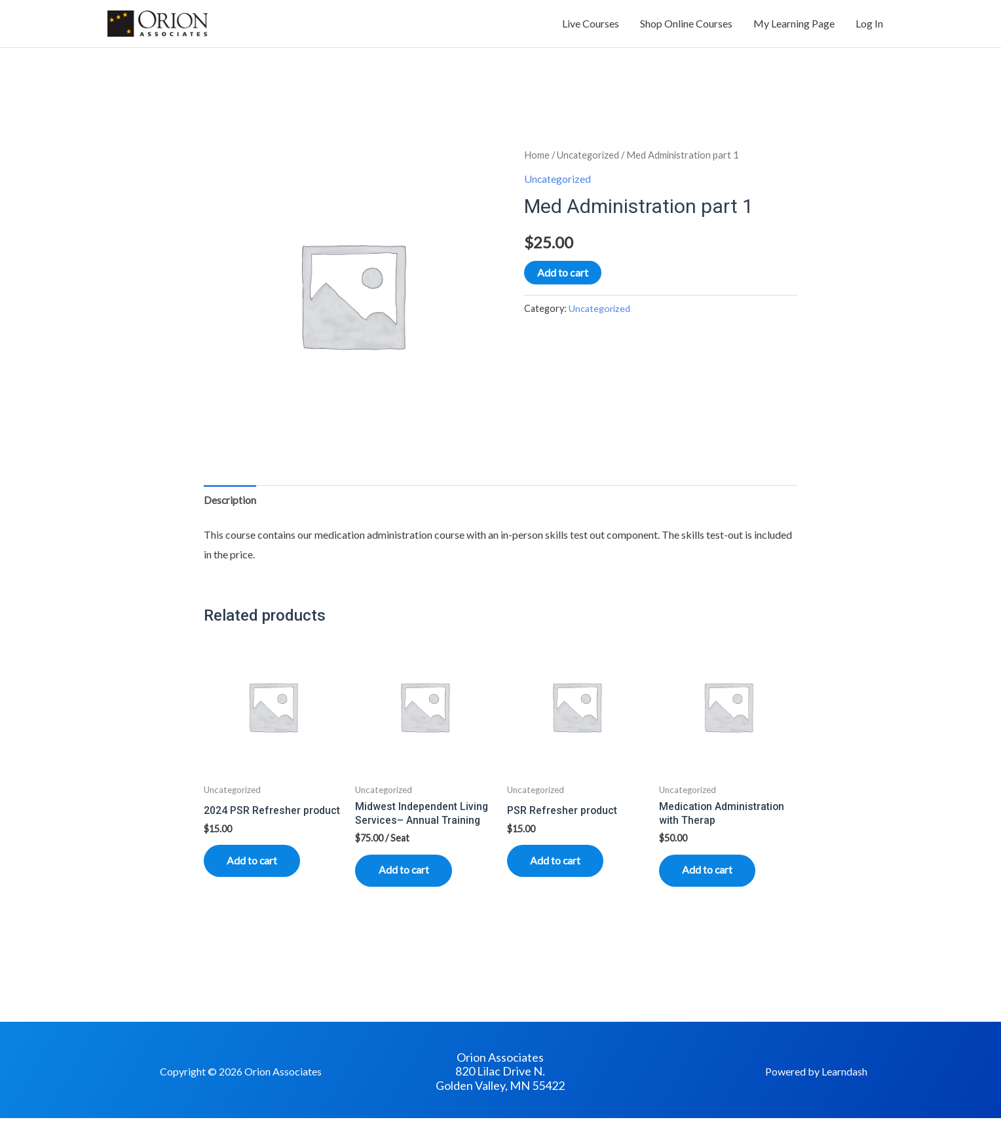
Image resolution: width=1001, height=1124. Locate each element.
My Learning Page (794, 24)
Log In (869, 24)
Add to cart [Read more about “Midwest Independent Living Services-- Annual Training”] (406, 874)
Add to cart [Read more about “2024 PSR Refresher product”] (255, 864)
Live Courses (590, 24)
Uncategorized (588, 157)
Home (537, 157)
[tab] (230, 502)
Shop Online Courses (686, 24)
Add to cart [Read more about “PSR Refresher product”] (558, 864)
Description (230, 501)
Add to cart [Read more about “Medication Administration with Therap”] (710, 874)
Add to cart (562, 273)
